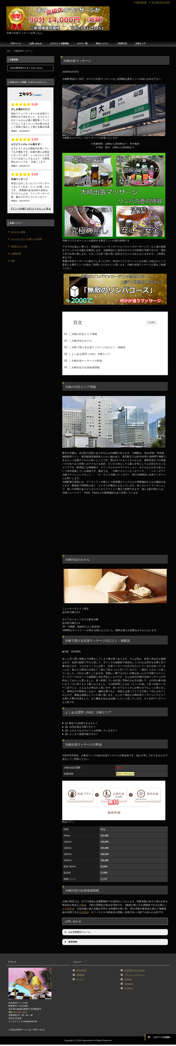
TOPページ (16, 43)
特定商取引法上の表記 (134, 971)
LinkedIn (128, 980)
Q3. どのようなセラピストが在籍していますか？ (91, 731)
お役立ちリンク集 (19, 246)
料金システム (102, 43)
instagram (128, 985)
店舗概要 (80, 976)
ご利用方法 (122, 43)
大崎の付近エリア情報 (90, 334)
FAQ (13, 260)
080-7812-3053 (20, 1013)
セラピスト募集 (18, 232)
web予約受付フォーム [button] (77, 933)
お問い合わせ (35, 43)
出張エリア (140, 43)
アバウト (80, 980)
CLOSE (151, 322)
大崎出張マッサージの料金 (93, 360)
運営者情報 (81, 971)
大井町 (68, 909)
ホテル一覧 (82, 43)
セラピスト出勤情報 (59, 43)
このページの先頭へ (162, 1037)
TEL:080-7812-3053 (160, 2)
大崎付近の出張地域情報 (92, 367)
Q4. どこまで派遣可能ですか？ (81, 735)
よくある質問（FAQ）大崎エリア (97, 354)
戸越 (81, 906)
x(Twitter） (129, 989)
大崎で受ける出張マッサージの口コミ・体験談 (105, 347)
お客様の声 (16, 253)
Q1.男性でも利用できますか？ (81, 724)
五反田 (82, 913)
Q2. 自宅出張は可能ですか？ (80, 728)
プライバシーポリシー (134, 976)
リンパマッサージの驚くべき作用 (26, 239)
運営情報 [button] (70, 943)
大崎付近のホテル (88, 340)
